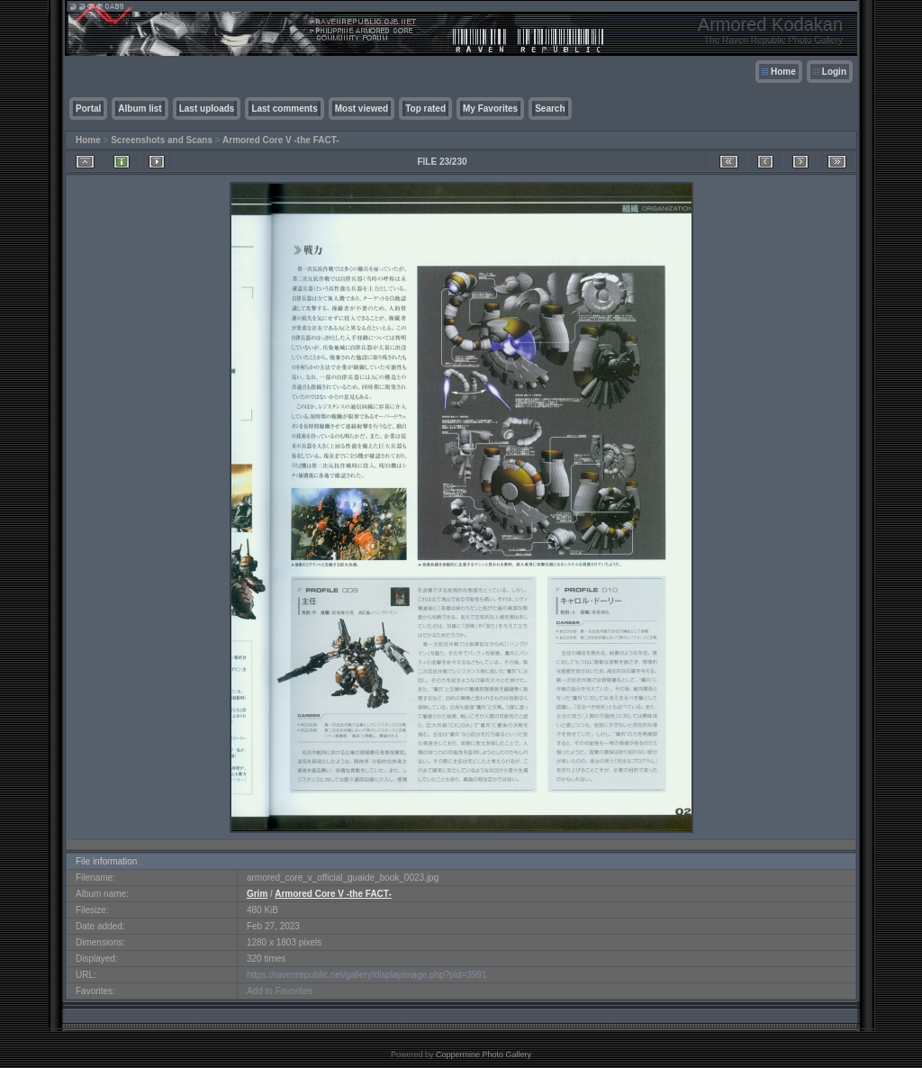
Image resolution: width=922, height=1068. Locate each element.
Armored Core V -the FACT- (280, 140)
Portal (88, 108)
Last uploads (207, 108)
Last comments (284, 108)
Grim (257, 894)
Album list (139, 108)
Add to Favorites (279, 991)
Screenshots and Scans (161, 140)
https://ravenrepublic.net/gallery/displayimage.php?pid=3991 (367, 975)
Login (834, 72)
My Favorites (490, 108)
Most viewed (361, 108)
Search (550, 108)
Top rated (425, 108)
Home (783, 72)
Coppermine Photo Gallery (483, 1054)
